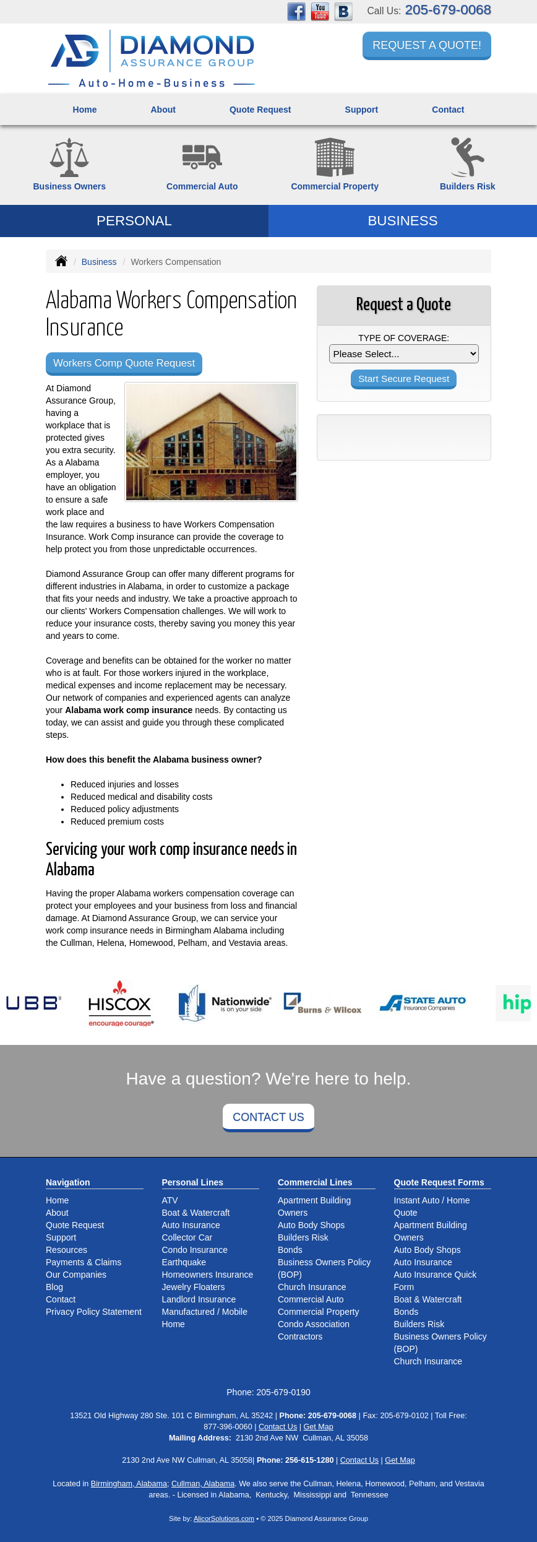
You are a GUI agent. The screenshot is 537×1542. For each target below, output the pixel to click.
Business (99, 262)
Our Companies (76, 1275)
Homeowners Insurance (208, 1275)
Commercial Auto (311, 1299)
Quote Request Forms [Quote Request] (439, 1182)
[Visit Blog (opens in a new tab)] (343, 11)
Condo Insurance (195, 1250)
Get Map (318, 1427)
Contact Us (268, 1117)
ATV (170, 1200)
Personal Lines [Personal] (193, 1182)
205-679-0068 (448, 9)
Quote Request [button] (260, 110)
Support (61, 1237)
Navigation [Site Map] (68, 1182)
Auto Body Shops (311, 1225)
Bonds (290, 1250)
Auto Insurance (191, 1225)
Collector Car (187, 1237)
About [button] (162, 110)
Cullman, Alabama (202, 1483)
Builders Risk (303, 1237)
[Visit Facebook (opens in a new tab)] (296, 11)
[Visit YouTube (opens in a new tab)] (320, 11)
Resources (66, 1250)
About (57, 1213)
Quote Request (75, 1225)
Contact (60, 1299)
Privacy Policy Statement (94, 1312)
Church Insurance (312, 1287)
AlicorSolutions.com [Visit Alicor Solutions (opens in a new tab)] (224, 1518)
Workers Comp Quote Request (124, 363)
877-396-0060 (228, 1427)
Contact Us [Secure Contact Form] (278, 1427)
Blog (54, 1287)
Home (85, 110)
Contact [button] (448, 110)
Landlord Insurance (199, 1299)
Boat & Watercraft (196, 1213)
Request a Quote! (426, 45)
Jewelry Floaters (193, 1287)
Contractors (300, 1336)
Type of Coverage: (403, 338)
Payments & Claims (83, 1262)
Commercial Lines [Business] (315, 1182)
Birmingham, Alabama (129, 1483)
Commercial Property (318, 1312)
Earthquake (184, 1262)
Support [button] (362, 110)
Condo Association (314, 1324)
